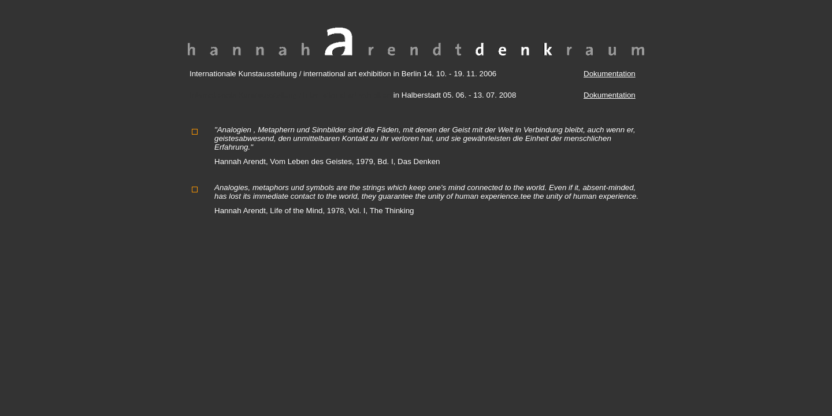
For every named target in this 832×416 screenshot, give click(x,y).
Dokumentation (610, 73)
